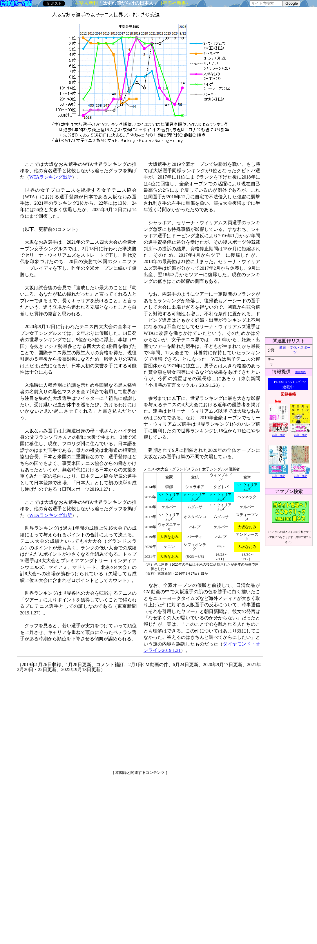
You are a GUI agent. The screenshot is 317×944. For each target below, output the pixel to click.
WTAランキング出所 (50, 177)
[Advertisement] (90, 719)
